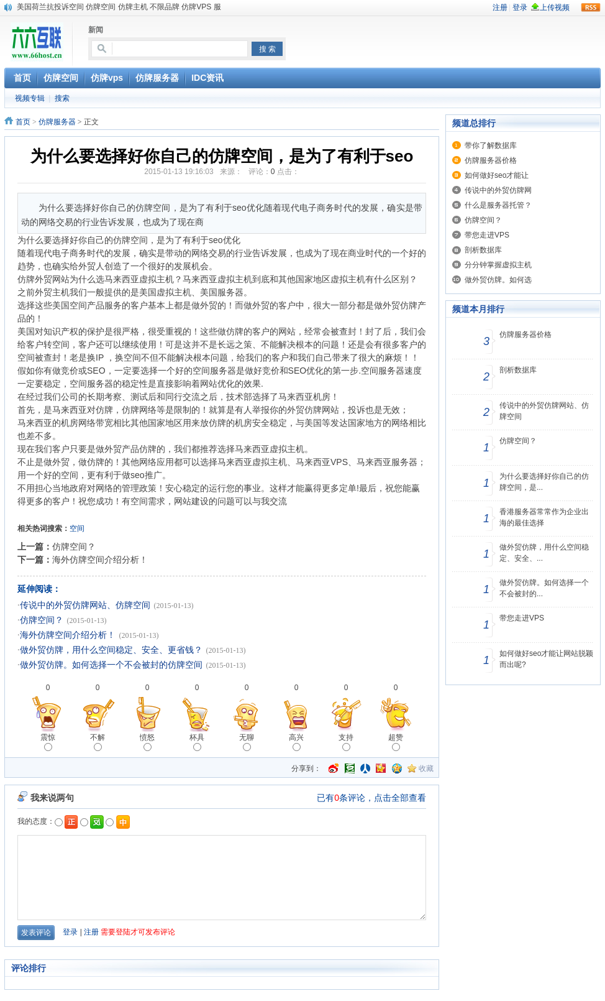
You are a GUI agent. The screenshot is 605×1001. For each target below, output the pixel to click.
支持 (346, 742)
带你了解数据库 (491, 145)
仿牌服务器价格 (491, 160)
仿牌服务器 (57, 122)
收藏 (426, 768)
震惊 (47, 742)
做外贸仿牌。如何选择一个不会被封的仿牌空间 (111, 665)
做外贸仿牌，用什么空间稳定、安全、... (544, 553)
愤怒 (147, 742)
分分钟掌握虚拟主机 (498, 265)
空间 (77, 528)
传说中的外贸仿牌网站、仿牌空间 (85, 605)
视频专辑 (30, 98)
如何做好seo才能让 (497, 175)
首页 (23, 122)
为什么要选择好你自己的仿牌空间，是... (544, 482)
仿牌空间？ (74, 546)
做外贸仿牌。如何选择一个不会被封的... (544, 588)
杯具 (196, 742)
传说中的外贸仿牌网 (498, 190)
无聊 (246, 742)
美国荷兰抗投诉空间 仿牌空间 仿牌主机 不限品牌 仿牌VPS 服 (119, 6)
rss (591, 7)
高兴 (296, 742)
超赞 (395, 742)
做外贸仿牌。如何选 (498, 279)
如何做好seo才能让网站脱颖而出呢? (546, 659)
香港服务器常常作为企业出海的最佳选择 (544, 517)
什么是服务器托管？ (498, 205)
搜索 (62, 98)
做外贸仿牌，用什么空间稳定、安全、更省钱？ (111, 650)
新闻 (95, 29)
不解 (97, 742)
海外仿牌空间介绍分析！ (100, 560)
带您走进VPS (487, 235)
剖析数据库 (483, 250)
